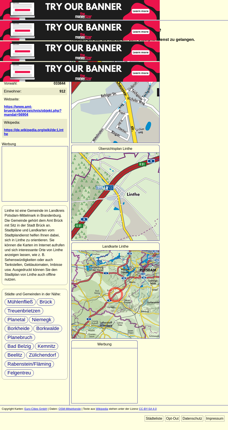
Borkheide (18, 328)
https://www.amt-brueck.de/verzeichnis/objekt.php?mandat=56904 (32, 110)
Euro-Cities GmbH (35, 408)
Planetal (16, 319)
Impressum (214, 418)
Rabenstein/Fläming (29, 364)
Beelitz (14, 355)
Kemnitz (47, 346)
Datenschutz (192, 418)
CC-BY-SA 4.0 (148, 408)
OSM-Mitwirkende (70, 408)
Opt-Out (172, 418)
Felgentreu (19, 373)
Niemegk (41, 319)
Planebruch (19, 337)
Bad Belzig (19, 346)
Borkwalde (47, 328)
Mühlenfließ (20, 302)
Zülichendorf (42, 355)
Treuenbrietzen (23, 311)
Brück (45, 302)
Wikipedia (102, 408)
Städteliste (154, 418)
